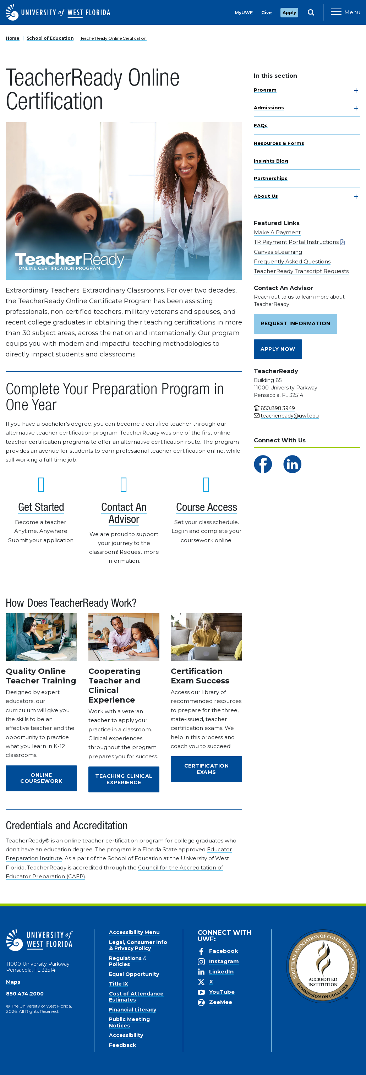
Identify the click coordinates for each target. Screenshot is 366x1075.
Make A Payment (277, 232)
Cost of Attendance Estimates (136, 997)
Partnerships (271, 178)
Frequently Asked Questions (292, 261)
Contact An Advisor (123, 514)
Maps (13, 982)
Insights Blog (271, 161)
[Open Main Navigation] (345, 12)
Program (265, 90)
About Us (266, 196)
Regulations (125, 958)
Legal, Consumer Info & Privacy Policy (138, 945)
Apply (289, 12)
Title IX (118, 984)
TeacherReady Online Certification (113, 38)
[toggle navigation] (356, 90)
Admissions (269, 107)
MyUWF (244, 12)
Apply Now (278, 349)
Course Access (206, 508)
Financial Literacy (132, 1009)
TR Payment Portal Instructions (296, 242)
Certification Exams (206, 769)
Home (13, 38)
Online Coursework (41, 778)
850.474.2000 (25, 994)
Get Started (41, 508)
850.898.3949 (278, 408)
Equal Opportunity (134, 974)
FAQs (261, 125)
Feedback (122, 1045)
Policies (119, 964)
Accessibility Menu (134, 932)
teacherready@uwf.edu (290, 416)
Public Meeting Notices (129, 1022)
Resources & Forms (279, 143)
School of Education (50, 38)
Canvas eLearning (278, 252)
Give (266, 12)
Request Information (296, 323)
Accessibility (126, 1035)
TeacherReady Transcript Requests (301, 271)
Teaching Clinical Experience (124, 779)
